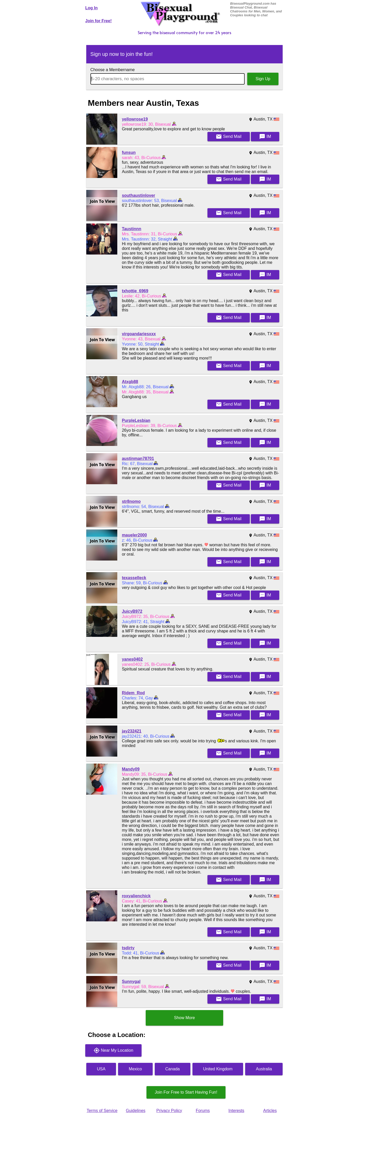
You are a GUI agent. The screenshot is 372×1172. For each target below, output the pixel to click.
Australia (264, 1069)
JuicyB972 (132, 611)
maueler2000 (134, 535)
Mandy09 (131, 769)
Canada (172, 1069)
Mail (229, 136)
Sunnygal (131, 981)
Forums (203, 1110)
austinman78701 (138, 458)
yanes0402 (132, 659)
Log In (91, 8)
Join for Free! (98, 21)
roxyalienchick (136, 896)
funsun (129, 152)
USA (101, 1069)
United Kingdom (218, 1069)
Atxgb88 (130, 381)
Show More (184, 1018)
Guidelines (135, 1110)
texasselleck (134, 578)
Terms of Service (102, 1110)
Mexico (135, 1069)
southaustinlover (138, 195)
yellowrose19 (135, 119)
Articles (270, 1110)
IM (265, 136)
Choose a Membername (112, 70)
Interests (236, 1110)
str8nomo (131, 501)
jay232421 (132, 731)
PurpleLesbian (136, 420)
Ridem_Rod (133, 693)
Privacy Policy (169, 1110)
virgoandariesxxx (139, 334)
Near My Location (113, 1050)
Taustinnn (131, 229)
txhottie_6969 (135, 291)
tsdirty (128, 948)
